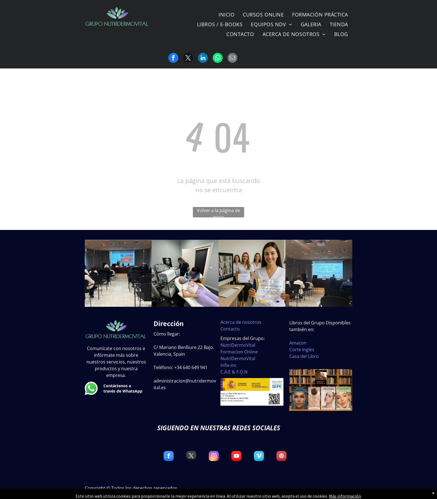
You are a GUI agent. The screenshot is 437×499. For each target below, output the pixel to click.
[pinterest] (281, 456)
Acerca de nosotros (240, 322)
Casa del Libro (304, 356)
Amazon (298, 343)
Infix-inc (228, 365)
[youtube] (236, 456)
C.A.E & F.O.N (233, 372)
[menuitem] (226, 15)
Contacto (230, 329)
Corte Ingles (301, 349)
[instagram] (214, 456)
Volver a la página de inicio (218, 212)
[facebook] (169, 456)
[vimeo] (259, 456)
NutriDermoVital (237, 345)
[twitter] (191, 456)
